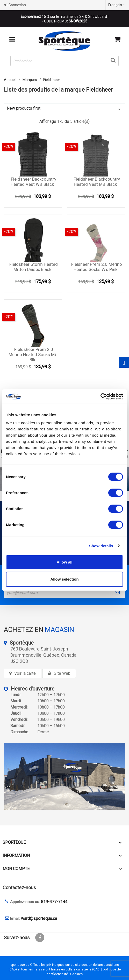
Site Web (62, 673)
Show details (101, 545)
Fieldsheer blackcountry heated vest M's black (97, 181)
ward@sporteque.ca (39, 918)
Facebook (39, 937)
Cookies (76, 974)
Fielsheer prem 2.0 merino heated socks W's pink (96, 267)
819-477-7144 (54, 901)
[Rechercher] (64, 61)
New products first (64, 109)
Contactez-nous (19, 887)
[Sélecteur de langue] (117, 5)
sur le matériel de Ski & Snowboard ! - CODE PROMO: (65, 18)
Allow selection (64, 579)
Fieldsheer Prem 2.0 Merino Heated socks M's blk (33, 354)
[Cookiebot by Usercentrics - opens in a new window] (100, 396)
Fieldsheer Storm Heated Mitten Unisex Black (33, 267)
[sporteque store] (64, 776)
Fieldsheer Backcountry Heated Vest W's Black (33, 181)
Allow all (65, 562)
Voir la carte (25, 673)
